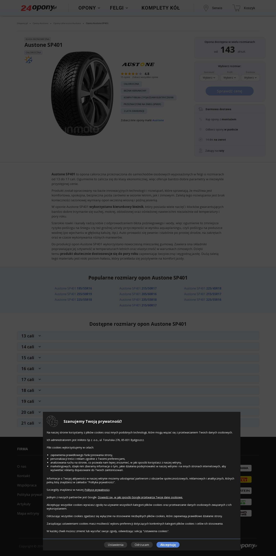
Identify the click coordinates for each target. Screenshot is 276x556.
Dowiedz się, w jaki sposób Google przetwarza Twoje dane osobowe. (140, 497)
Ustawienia (115, 545)
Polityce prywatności (96, 490)
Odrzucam (142, 545)
